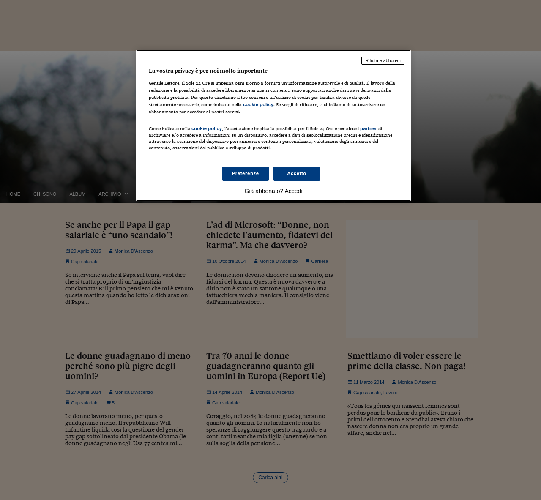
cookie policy (258, 104)
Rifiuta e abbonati (383, 60)
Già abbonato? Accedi (274, 191)
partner (368, 128)
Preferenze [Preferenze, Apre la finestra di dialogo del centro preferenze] (245, 173)
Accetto (296, 173)
